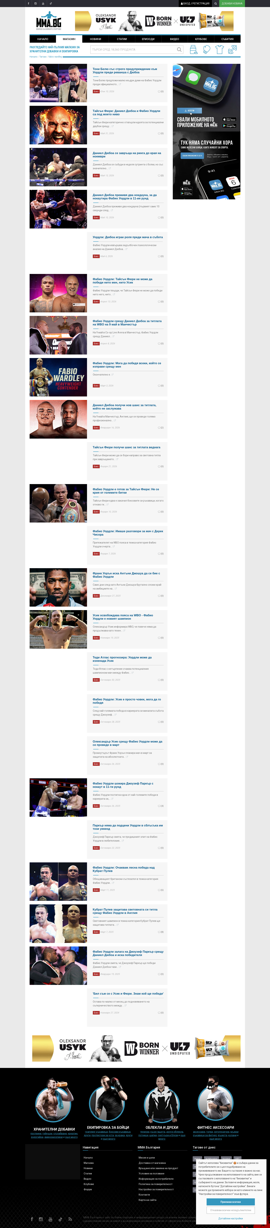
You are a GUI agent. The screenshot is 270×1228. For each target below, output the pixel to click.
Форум (88, 1189)
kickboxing (211, 1158)
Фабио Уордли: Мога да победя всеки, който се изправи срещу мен (127, 365)
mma (197, 1158)
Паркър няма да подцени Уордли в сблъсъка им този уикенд (128, 827)
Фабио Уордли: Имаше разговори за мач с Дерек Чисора (128, 533)
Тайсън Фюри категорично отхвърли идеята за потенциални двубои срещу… (128, 124)
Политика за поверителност (155, 1184)
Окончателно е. (102, 374)
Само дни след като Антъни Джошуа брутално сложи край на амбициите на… (127, 586)
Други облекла (174, 1131)
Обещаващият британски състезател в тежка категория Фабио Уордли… (125, 881)
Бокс (96, 91)
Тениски (144, 1131)
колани (232, 1135)
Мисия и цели (147, 1157)
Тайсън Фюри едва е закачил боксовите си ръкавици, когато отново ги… (128, 502)
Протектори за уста (103, 1135)
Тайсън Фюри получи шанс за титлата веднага (126, 447)
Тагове (42, 56)
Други (87, 1135)
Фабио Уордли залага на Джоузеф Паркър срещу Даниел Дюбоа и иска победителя (128, 953)
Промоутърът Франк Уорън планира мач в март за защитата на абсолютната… (122, 755)
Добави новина (232, 3)
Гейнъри (47, 1133)
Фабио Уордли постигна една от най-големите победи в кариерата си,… (125, 796)
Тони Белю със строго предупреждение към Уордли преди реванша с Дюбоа (125, 70)
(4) (162, 806)
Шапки (153, 1135)
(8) (162, 932)
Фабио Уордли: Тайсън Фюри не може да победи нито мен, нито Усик (122, 280)
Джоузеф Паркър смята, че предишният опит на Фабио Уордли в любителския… (125, 838)
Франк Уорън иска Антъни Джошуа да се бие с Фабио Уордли (126, 575)
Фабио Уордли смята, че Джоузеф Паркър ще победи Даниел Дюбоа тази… (124, 965)
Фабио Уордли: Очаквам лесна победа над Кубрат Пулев (124, 869)
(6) (162, 890)
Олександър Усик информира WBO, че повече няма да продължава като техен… (124, 628)
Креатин (72, 1133)
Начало (42, 39)
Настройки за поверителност (156, 1189)
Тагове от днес (204, 1147)
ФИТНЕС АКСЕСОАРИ (215, 1127)
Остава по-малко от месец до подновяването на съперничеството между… (121, 1003)
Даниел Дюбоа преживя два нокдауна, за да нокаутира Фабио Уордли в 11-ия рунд (125, 196)
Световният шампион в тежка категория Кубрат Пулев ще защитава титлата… (126, 923)
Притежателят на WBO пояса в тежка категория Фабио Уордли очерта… (124, 544)
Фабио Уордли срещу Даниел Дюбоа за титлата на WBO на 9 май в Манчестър (127, 322)
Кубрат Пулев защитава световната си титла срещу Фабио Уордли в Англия (125, 911)
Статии (122, 39)
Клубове (201, 39)
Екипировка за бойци (108, 1127)
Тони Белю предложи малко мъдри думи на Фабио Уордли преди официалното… (127, 82)
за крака (120, 1135)
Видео (174, 39)
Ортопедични (221, 1131)
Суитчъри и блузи (168, 1135)
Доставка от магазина (152, 1163)
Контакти (144, 1194)
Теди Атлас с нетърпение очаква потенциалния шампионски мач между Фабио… (121, 670)
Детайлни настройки (230, 1218)
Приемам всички (231, 1201)
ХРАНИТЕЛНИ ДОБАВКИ (54, 1129)
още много (71, 1137)
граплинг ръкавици (96, 1131)
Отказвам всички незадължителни (230, 1210)
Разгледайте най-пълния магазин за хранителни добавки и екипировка (55, 49)
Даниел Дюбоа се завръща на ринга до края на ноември (127, 154)
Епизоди (148, 39)
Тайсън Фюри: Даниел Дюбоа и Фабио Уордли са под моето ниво (126, 112)
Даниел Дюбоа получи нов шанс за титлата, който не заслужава (124, 407)
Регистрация (200, 3)
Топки (209, 1131)
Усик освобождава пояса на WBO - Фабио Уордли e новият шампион (123, 617)
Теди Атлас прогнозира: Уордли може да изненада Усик (122, 659)
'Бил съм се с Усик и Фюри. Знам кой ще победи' (128, 993)
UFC (237, 1158)
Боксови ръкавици (120, 1131)
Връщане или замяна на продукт (158, 1168)
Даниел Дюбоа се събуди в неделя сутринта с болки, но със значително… (128, 166)
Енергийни (37, 1137)
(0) (162, 91)
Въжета (222, 1135)
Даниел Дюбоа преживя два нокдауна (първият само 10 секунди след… (126, 208)
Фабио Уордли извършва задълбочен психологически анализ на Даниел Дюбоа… (124, 247)
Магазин (69, 39)
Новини (95, 39)
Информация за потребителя (156, 1178)
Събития (227, 39)
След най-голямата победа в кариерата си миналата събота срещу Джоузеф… (128, 712)
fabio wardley (55, 56)
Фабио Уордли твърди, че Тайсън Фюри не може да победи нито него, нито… (127, 292)
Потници (143, 1135)
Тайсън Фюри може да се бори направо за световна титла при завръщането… (127, 457)
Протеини (35, 1133)
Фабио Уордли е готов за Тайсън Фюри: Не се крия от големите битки (126, 491)
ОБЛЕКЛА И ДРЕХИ (162, 1127)
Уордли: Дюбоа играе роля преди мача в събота (128, 237)
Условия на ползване (151, 1173)
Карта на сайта (147, 1200)
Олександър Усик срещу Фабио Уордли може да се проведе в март (127, 743)
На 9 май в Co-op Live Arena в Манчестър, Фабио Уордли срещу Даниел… (125, 334)
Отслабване (60, 1133)
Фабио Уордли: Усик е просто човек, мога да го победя (127, 701)
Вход (185, 3)
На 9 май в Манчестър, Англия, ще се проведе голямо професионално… (124, 418)
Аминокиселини (53, 1137)
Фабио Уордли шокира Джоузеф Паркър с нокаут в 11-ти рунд (123, 785)
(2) (162, 427)
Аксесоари (199, 1131)
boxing (226, 1158)
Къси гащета (157, 1131)
